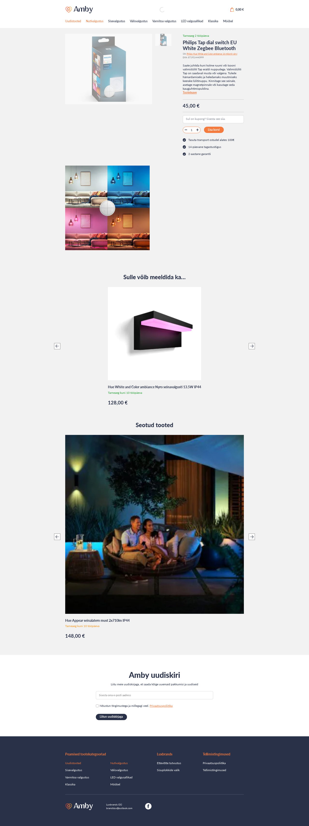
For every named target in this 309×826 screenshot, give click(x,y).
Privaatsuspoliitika (161, 706)
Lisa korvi (214, 130)
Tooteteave (190, 92)
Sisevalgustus (116, 21)
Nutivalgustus (94, 21)
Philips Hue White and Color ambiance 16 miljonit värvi (212, 53)
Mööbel (228, 21)
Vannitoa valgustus (164, 21)
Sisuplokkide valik (168, 770)
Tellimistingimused (214, 770)
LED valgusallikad (192, 21)
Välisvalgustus (138, 21)
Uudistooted (73, 21)
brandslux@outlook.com (119, 808)
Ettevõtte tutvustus (169, 763)
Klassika (213, 21)
